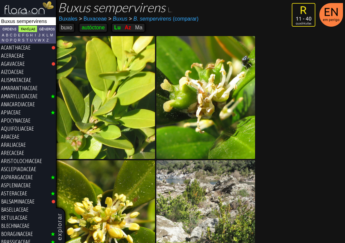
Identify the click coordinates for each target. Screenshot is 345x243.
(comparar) (164, 19)
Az (128, 27)
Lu (118, 27)
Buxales (68, 19)
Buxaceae (93, 19)
